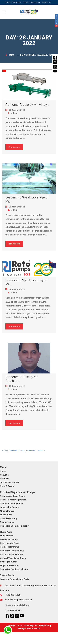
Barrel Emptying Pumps (11, 554)
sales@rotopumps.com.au (18, 599)
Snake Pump (6, 515)
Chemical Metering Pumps (13, 500)
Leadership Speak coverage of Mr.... (26, 199)
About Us (4, 475)
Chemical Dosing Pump (11, 503)
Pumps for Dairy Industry (12, 550)
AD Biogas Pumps (8, 562)
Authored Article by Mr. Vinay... (27, 104)
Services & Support (9, 482)
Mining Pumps (7, 511)
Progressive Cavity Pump (12, 496)
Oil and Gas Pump (8, 518)
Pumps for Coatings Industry (14, 569)
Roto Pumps (34, 628)
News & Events (7, 486)
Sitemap (47, 625)
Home (9, 55)
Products (4, 478)
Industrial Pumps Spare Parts (14, 579)
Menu (3, 467)
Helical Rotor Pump (9, 547)
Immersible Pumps (9, 507)
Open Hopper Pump (9, 543)
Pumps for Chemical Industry (14, 526)
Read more (14, 147)
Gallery (25, 605)
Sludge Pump (6, 535)
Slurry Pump (6, 532)
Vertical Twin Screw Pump (13, 558)
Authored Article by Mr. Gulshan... (21, 379)
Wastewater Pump (9, 539)
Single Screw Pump (9, 565)
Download (10, 605)
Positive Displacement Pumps (17, 492)
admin (12, 113)
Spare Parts (7, 575)
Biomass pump (7, 522)
